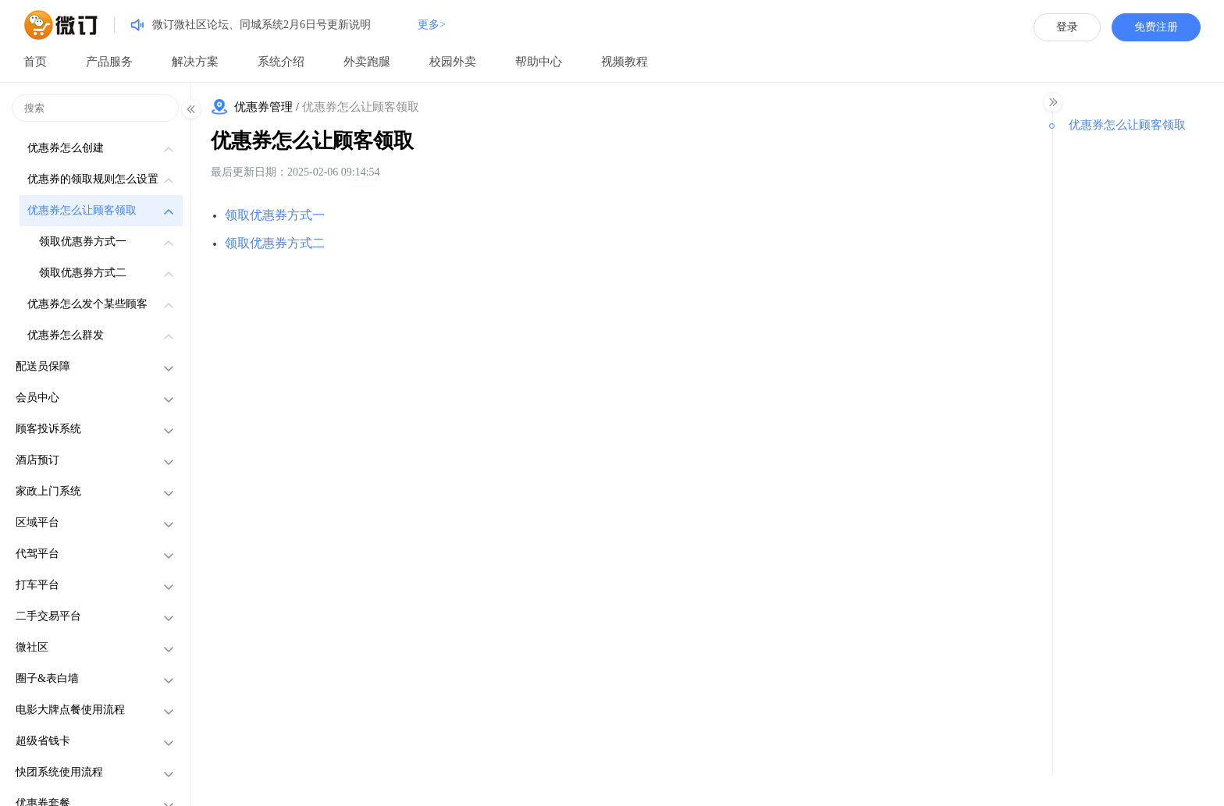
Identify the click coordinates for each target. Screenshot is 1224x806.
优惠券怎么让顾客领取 (312, 141)
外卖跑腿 (366, 61)
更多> (432, 24)
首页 (35, 61)
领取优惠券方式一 (275, 215)
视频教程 (624, 61)
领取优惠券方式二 (275, 243)
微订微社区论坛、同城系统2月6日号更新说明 (261, 24)
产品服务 (109, 61)
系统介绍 (281, 61)
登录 (1067, 27)
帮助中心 (538, 61)
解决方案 (195, 61)
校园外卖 (452, 61)
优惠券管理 (263, 107)
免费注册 (1156, 27)
